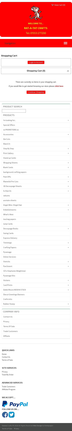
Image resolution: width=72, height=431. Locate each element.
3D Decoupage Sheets (12, 186)
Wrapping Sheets (10, 162)
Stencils (6, 261)
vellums (6, 195)
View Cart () (59, 5)
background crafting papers (14, 172)
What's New (8, 214)
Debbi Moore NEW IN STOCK (14, 290)
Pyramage (7, 252)
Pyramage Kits (9, 275)
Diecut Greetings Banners (14, 294)
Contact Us (8, 317)
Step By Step (8, 148)
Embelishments (9, 210)
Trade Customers (10, 331)
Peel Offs (7, 177)
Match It (6, 144)
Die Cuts (6, 139)
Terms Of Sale (9, 326)
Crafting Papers (9, 247)
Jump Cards (8, 224)
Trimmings (7, 243)
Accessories (8, 134)
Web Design (37, 425)
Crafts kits (7, 299)
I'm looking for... (9, 120)
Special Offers (9, 125)
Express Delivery (10, 238)
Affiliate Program (8, 389)
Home (4, 354)
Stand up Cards (9, 158)
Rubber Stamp (9, 304)
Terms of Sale (7, 360)
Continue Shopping (36, 92)
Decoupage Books (10, 228)
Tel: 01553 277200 (36, 33)
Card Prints (7, 285)
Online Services (9, 257)
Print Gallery (8, 153)
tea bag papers (9, 219)
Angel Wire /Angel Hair (12, 205)
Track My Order (8, 375)
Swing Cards (8, 233)
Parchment (7, 266)
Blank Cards (8, 167)
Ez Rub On (7, 191)
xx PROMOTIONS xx (11, 130)
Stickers (6, 280)
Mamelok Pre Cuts (10, 181)
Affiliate (6, 336)
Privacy (6, 321)
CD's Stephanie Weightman (14, 271)
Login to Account (36, 62)
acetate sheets (9, 200)
